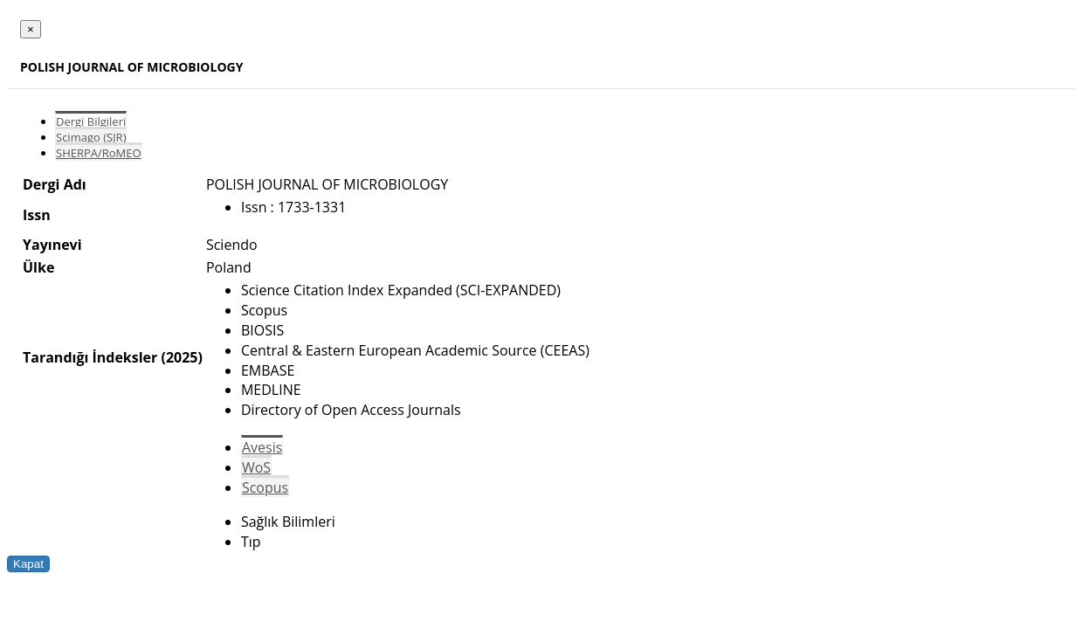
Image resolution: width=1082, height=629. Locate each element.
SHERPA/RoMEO (98, 153)
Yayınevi (52, 244)
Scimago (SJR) (91, 137)
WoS (256, 467)
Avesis (262, 447)
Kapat (28, 563)
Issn (37, 215)
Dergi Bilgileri (91, 121)
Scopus (265, 487)
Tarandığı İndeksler (90, 357)
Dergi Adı (54, 184)
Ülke (38, 267)
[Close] (30, 29)
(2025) (181, 357)
